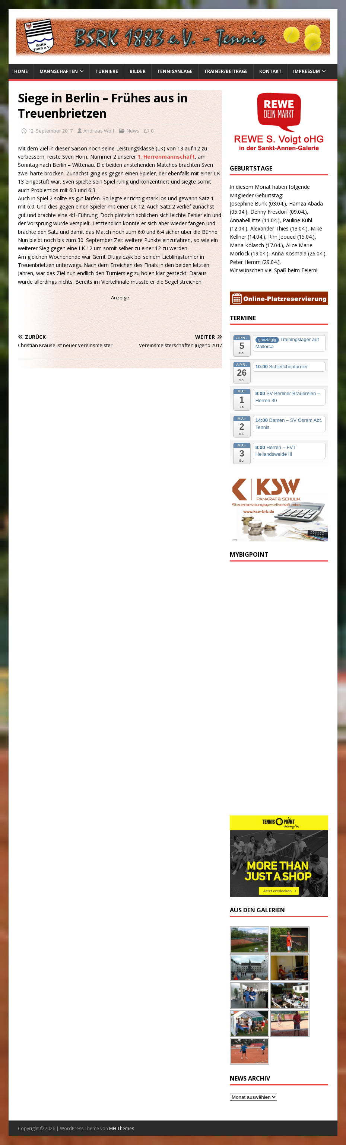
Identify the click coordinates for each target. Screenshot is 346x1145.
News (133, 130)
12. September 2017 (50, 130)
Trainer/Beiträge (226, 71)
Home (21, 71)
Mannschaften (58, 71)
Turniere (106, 71)
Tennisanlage (175, 71)
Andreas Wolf (98, 130)
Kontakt (270, 71)
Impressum (306, 71)
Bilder (138, 71)
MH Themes (121, 1128)
